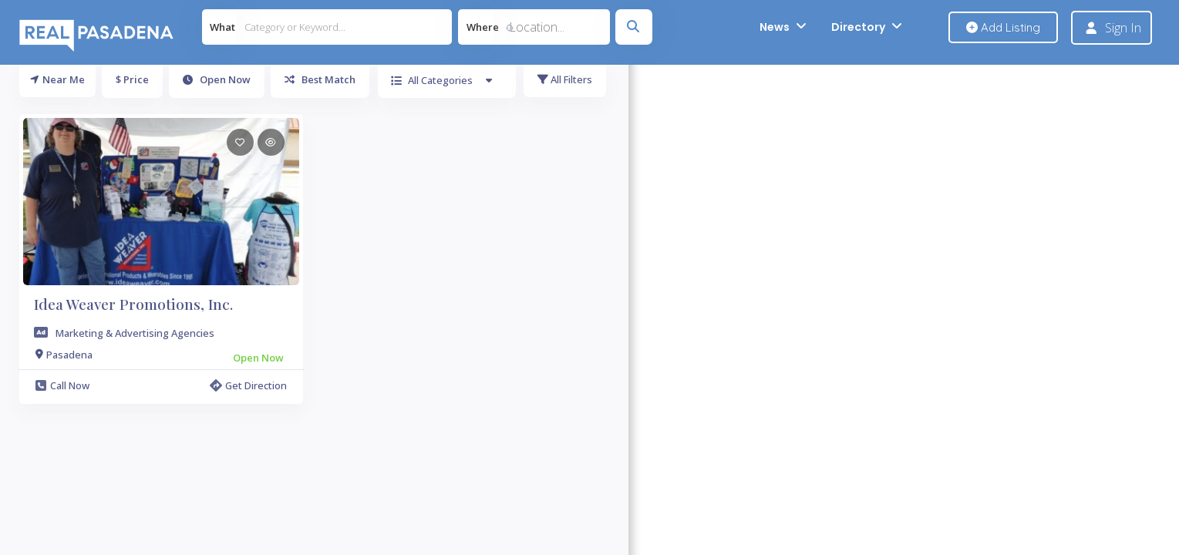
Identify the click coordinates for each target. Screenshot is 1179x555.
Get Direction (248, 385)
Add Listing (1003, 27)
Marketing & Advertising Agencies (135, 333)
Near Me (57, 79)
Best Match (320, 79)
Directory (858, 27)
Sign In (1123, 27)
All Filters (564, 79)
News (775, 27)
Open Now (217, 79)
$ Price (132, 79)
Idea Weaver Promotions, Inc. (133, 304)
